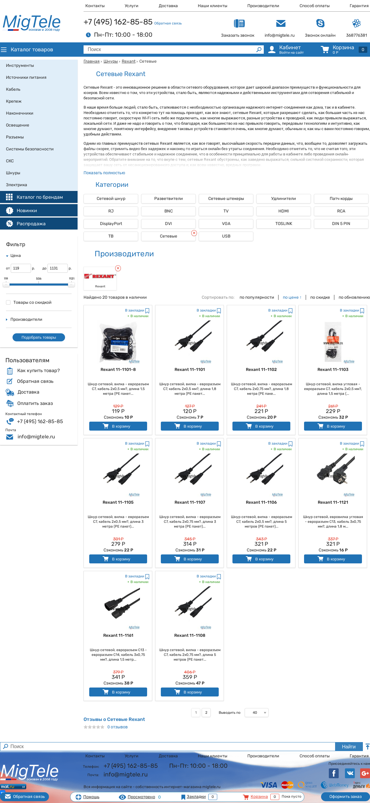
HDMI (283, 211)
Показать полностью (104, 172)
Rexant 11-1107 (190, 502)
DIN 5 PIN (341, 223)
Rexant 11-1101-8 (118, 369)
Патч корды (341, 198)
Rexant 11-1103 (333, 369)
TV (226, 211)
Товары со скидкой (29, 302)
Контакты (95, 5)
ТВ (110, 236)
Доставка (168, 5)
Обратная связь (168, 23)
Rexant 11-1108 (189, 635)
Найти (349, 746)
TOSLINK (283, 223)
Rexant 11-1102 (261, 369)
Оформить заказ (345, 796)
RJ (111, 211)
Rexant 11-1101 (190, 369)
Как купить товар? (38, 370)
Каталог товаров (26, 49)
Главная (92, 61)
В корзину (116, 426)
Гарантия (359, 5)
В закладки (134, 310)
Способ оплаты (315, 5)
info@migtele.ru (36, 437)
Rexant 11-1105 (118, 502)
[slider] (6, 285)
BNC (168, 211)
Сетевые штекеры (226, 198)
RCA (341, 211)
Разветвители (168, 198)
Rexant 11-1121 (333, 502)
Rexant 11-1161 (118, 635)
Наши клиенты (212, 5)
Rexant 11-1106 (261, 502)
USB (226, 236)
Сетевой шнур (111, 198)
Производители (263, 5)
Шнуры (111, 61)
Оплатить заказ (35, 403)
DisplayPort (111, 223)
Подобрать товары (38, 337)
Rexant (128, 61)
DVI (168, 223)
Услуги (131, 5)
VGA (226, 223)
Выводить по (229, 712)
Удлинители (283, 198)
